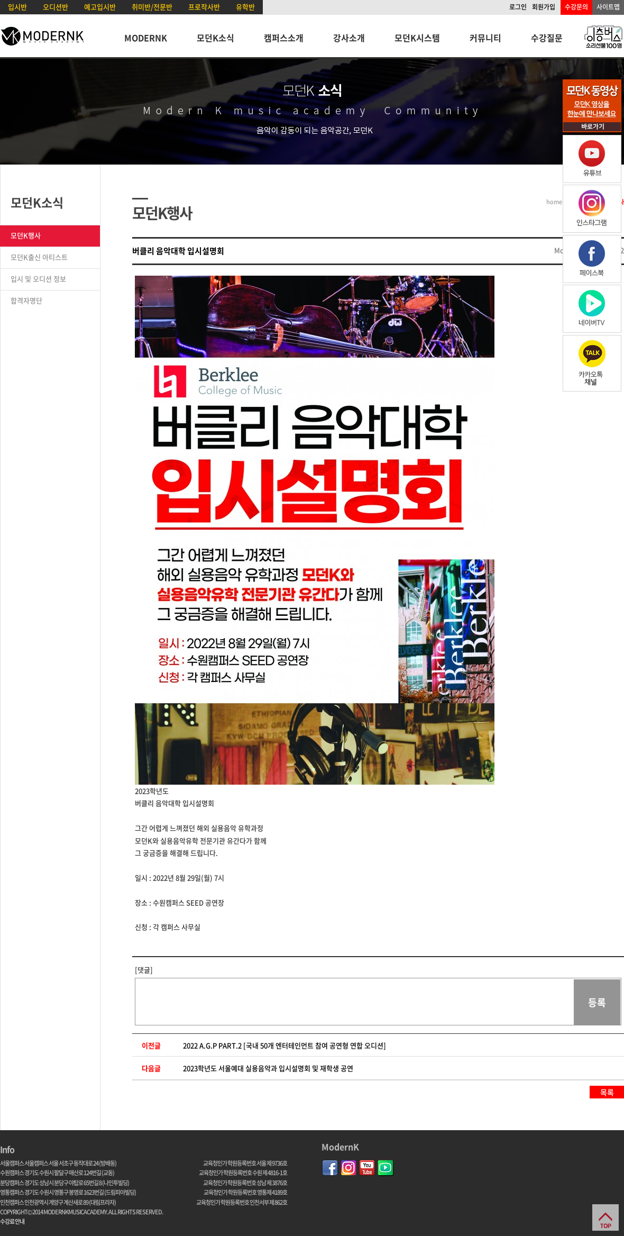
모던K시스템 (417, 37)
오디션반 (55, 7)
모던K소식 (215, 37)
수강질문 (547, 37)
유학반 (245, 7)
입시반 (17, 7)
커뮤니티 (485, 37)
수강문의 (576, 7)
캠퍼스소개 (284, 37)
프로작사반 (204, 7)
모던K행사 (26, 235)
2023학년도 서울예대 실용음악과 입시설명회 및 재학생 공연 (268, 1068)
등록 (597, 1002)
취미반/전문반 (152, 7)
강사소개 (349, 37)
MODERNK (145, 37)
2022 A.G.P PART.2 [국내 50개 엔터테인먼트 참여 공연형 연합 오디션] (284, 1045)
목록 (607, 1092)
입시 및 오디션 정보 (38, 279)
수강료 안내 (12, 1221)
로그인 (518, 7)
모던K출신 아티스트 (39, 257)
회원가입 (543, 7)
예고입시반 (100, 7)
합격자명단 (26, 300)
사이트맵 (608, 7)
